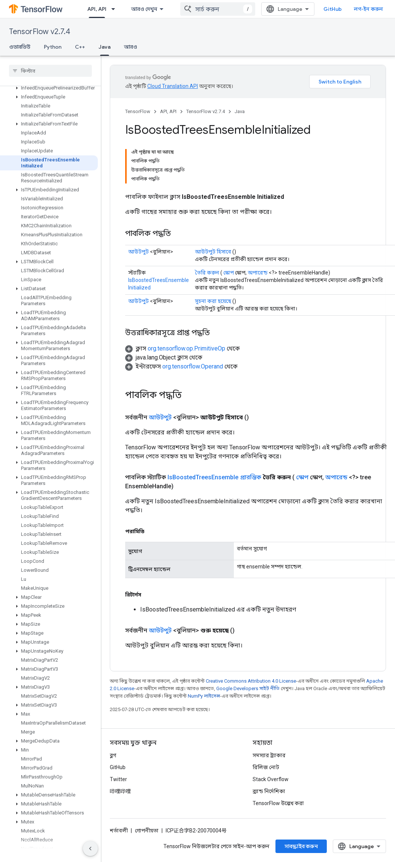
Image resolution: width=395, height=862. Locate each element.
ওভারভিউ (19, 46)
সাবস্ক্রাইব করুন (301, 846)
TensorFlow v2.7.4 (39, 31)
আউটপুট (138, 252)
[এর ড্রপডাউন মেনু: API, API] (115, 9)
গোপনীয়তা (147, 831)
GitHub (332, 9)
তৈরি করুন (207, 273)
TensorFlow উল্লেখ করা (278, 803)
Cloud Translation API (172, 86)
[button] (49, 88)
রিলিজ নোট (266, 767)
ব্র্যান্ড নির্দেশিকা (269, 791)
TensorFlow (137, 111)
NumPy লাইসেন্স (204, 696)
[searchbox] (50, 71)
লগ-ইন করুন (368, 9)
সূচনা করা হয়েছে (213, 301)
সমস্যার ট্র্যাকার (269, 755)
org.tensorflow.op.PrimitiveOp (186, 348)
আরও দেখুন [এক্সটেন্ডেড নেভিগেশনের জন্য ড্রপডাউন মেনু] (144, 9)
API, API (168, 111)
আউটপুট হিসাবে (213, 252)
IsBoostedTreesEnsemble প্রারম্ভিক (214, 477)
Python (52, 46)
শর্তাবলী (119, 831)
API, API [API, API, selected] (96, 9)
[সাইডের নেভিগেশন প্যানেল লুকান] (90, 848)
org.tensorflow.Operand (192, 366)
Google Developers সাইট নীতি (248, 688)
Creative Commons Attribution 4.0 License (251, 681)
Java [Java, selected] (105, 46)
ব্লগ (113, 755)
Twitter (118, 779)
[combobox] (217, 9)
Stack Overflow (271, 779)
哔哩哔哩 (120, 791)
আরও (130, 46)
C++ (80, 46)
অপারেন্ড (258, 273)
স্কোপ (228, 273)
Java (240, 111)
